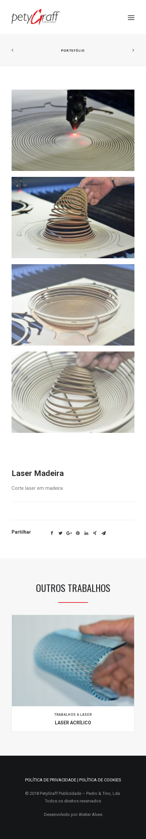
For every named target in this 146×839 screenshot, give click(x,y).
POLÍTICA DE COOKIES (100, 779)
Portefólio (73, 50)
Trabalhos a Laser (73, 714)
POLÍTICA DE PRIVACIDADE (50, 779)
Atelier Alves (90, 814)
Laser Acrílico (73, 722)
